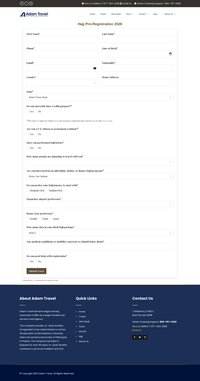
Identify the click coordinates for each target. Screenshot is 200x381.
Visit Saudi (116, 14)
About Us (170, 14)
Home (92, 14)
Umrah (143, 14)
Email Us (127, 3)
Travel (103, 14)
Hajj (156, 14)
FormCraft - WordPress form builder (40, 280)
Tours (130, 14)
